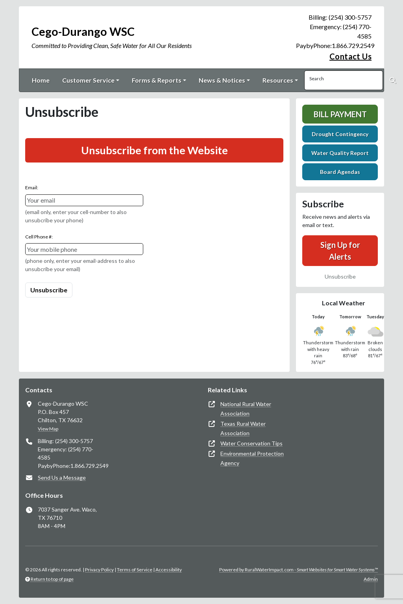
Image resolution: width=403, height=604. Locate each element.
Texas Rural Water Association (243, 428)
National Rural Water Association (245, 409)
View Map (48, 429)
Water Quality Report (340, 153)
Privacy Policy (99, 570)
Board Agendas (340, 171)
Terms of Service (134, 570)
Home (41, 80)
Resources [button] (278, 80)
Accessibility (168, 570)
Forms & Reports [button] (156, 80)
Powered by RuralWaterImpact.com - (298, 570)
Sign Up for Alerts (340, 250)
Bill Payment (340, 114)
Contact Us (350, 56)
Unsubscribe (340, 276)
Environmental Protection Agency (252, 458)
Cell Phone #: (39, 237)
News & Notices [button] (222, 80)
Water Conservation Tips (251, 443)
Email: (31, 187)
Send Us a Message (62, 477)
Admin (371, 579)
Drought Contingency (340, 134)
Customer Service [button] (88, 80)
